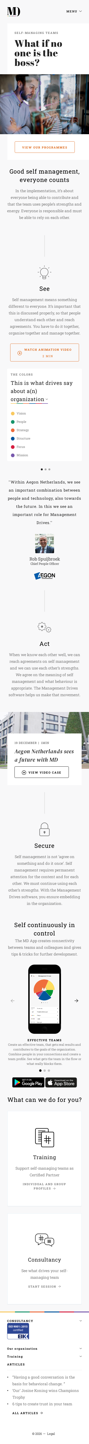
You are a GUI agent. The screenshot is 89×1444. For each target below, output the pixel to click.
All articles (27, 1413)
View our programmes (44, 147)
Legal (51, 1434)
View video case (41, 772)
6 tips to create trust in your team (42, 1403)
